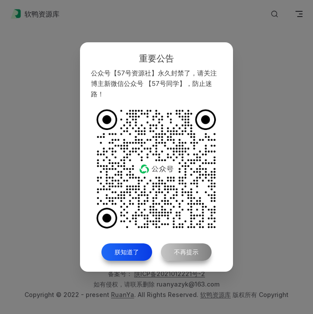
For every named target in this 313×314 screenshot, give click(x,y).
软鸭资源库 (215, 294)
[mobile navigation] (299, 14)
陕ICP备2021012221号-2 (169, 273)
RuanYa (122, 294)
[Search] (274, 14)
